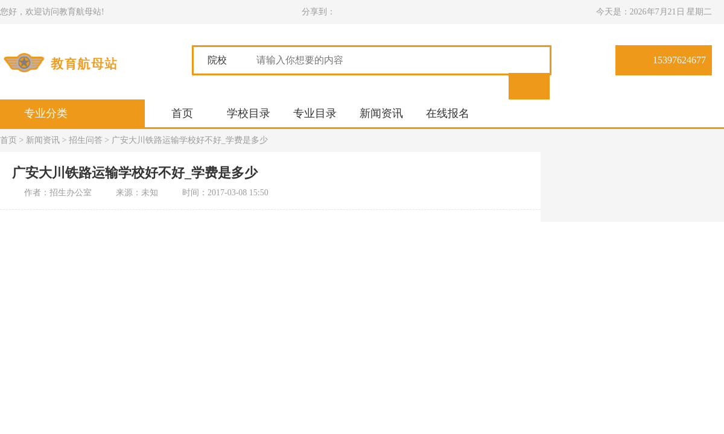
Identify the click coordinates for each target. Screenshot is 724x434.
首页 (182, 113)
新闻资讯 (381, 113)
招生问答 (86, 140)
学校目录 (248, 113)
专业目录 (315, 113)
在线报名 (447, 113)
